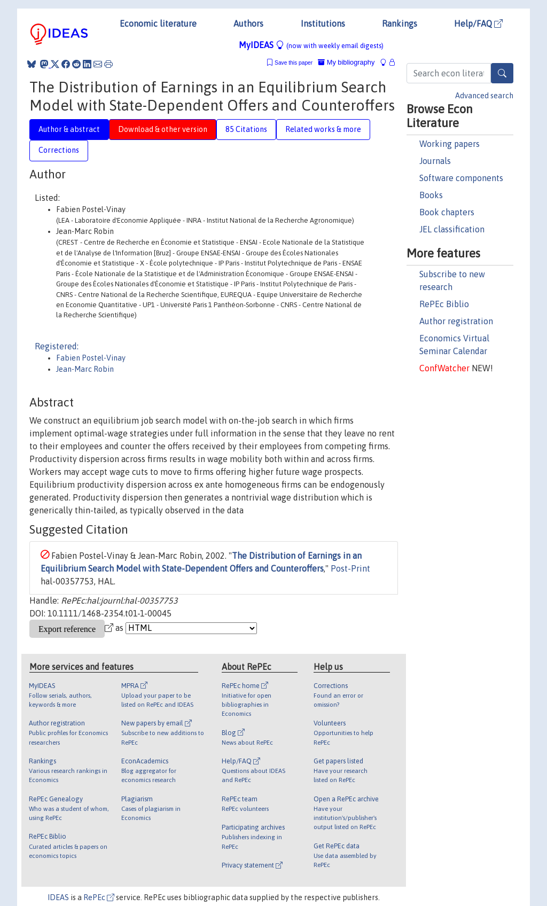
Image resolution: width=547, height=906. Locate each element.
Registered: (57, 346)
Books (431, 195)
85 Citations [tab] (246, 129)
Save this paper (293, 63)
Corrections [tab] (58, 150)
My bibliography (346, 62)
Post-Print (350, 568)
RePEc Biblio (444, 304)
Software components (461, 178)
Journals (435, 161)
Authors (248, 23)
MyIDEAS (311, 45)
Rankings (399, 23)
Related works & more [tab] (323, 129)
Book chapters (446, 212)
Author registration (456, 321)
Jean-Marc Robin (85, 369)
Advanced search (484, 95)
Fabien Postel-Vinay (91, 358)
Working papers (449, 144)
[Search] (502, 73)
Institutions (323, 23)
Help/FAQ (478, 23)
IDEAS (58, 897)
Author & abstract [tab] (69, 129)
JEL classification (452, 229)
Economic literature (158, 23)
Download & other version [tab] (162, 129)
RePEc (98, 897)
